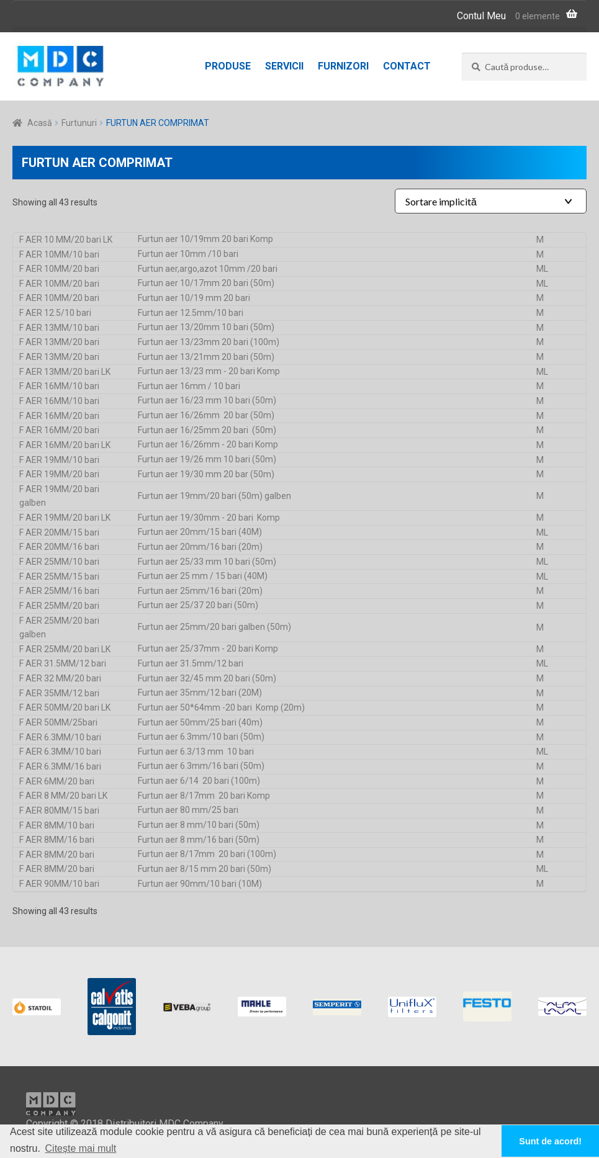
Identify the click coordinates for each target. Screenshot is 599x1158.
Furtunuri (79, 123)
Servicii (284, 66)
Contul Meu (481, 16)
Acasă (39, 123)
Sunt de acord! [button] (550, 1141)
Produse (228, 66)
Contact (407, 66)
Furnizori (343, 66)
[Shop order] (491, 201)
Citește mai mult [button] (81, 1148)
